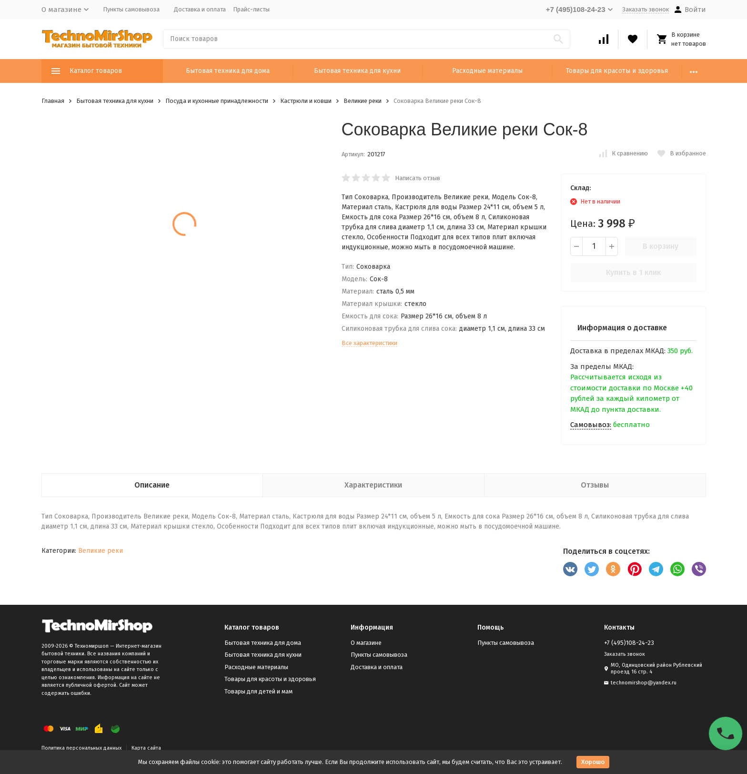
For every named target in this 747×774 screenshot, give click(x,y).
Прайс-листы (251, 9)
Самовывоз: (590, 424)
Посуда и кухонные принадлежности (216, 100)
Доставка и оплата (200, 9)
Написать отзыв (417, 178)
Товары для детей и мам (258, 691)
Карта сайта (146, 748)
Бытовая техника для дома (228, 71)
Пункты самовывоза (131, 9)
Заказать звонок (645, 9)
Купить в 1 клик (633, 272)
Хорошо (593, 761)
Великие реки (362, 100)
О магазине (366, 642)
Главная (52, 100)
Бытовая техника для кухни (357, 71)
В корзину (660, 246)
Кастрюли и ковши (306, 100)
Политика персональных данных (81, 748)
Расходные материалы (487, 71)
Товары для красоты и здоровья (617, 71)
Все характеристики (369, 342)
